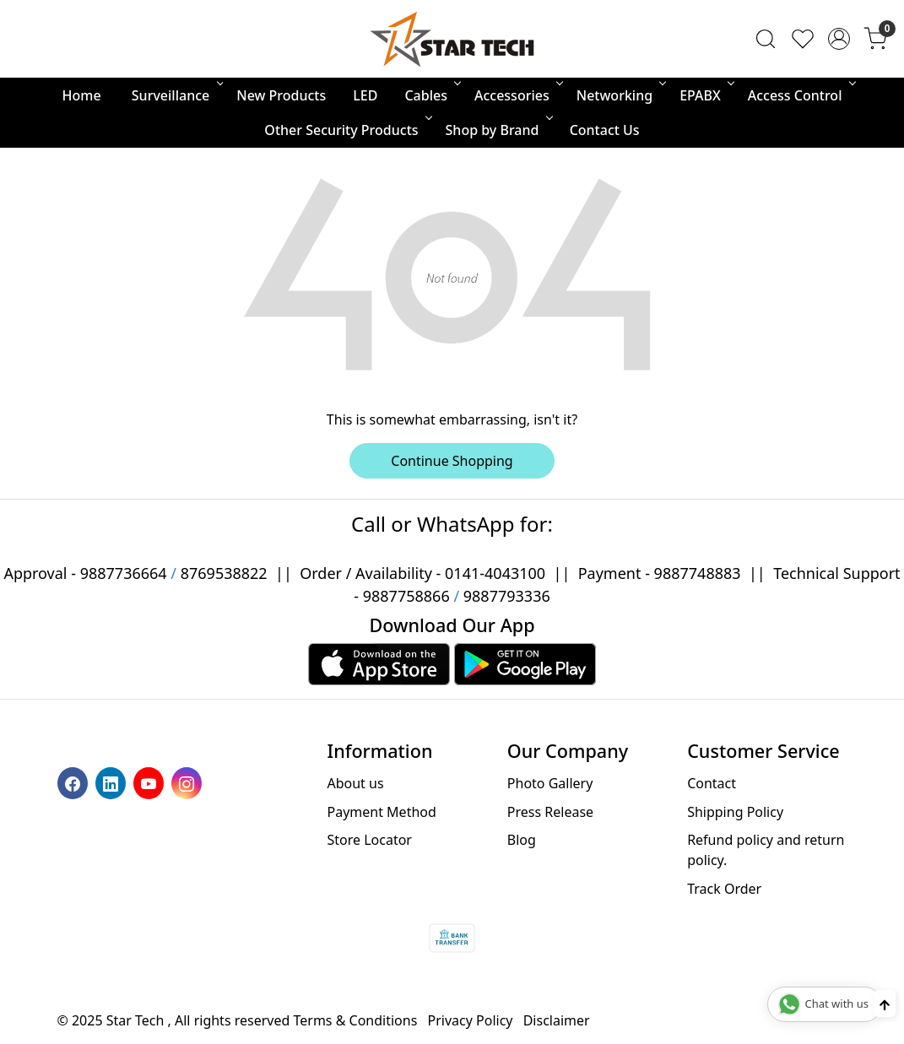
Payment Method (381, 812)
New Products (281, 95)
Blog (521, 839)
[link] (765, 39)
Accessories (517, 95)
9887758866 (406, 596)
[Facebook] (74, 782)
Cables (431, 95)
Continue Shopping (451, 461)
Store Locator (369, 839)
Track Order (724, 888)
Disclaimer (556, 1020)
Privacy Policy (470, 1020)
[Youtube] (150, 782)
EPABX (705, 95)
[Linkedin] (112, 782)
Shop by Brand (498, 130)
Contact (711, 783)
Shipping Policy (735, 812)
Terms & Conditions (356, 1020)
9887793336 (506, 596)
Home (81, 95)
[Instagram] (188, 782)
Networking (620, 95)
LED (365, 95)
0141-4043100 (495, 573)
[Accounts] (839, 39)
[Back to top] (885, 1003)
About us (355, 783)
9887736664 (123, 573)
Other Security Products (346, 130)
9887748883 (697, 573)
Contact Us (605, 130)
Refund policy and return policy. (765, 849)
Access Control (800, 95)
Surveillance (176, 95)
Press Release (550, 812)
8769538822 (224, 573)
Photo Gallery (550, 783)
